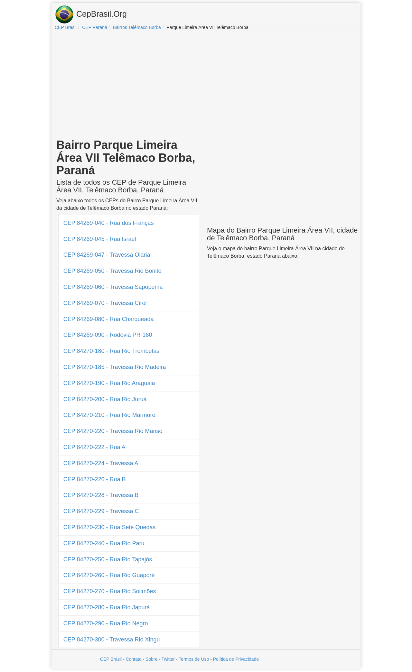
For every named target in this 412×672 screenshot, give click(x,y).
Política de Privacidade (236, 659)
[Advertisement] (206, 89)
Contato (134, 659)
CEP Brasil (111, 659)
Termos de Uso (194, 659)
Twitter (168, 659)
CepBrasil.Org (91, 14)
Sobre (151, 659)
